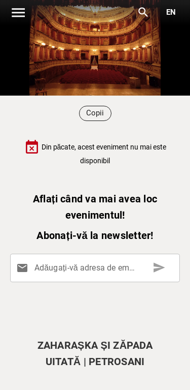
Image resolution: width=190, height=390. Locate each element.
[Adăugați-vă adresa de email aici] (97, 268)
